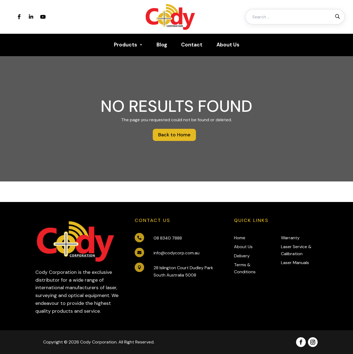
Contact (191, 44)
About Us (227, 44)
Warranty (290, 238)
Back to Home (174, 135)
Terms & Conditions (245, 268)
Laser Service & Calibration (296, 250)
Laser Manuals (295, 262)
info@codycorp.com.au (176, 253)
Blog (162, 44)
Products (125, 44)
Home (239, 238)
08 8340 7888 (168, 238)
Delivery (242, 256)
